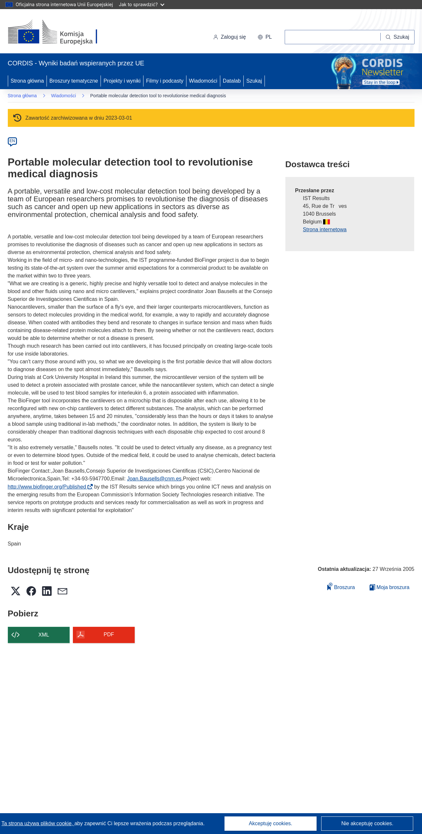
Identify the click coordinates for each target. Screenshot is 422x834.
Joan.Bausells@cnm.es (154, 478)
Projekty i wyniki (122, 81)
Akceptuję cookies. (270, 823)
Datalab (232, 81)
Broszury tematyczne (73, 81)
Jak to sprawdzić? (141, 4)
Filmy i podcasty (165, 81)
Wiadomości (203, 81)
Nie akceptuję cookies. (367, 823)
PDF (109, 634)
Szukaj (254, 81)
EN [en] (12, 141)
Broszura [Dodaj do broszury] (341, 586)
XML (43, 635)
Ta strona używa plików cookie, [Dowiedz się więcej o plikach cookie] (38, 823)
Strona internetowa (325, 229)
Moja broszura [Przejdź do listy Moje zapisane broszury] (390, 587)
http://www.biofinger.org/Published (49, 487)
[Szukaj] (397, 37)
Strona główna (27, 81)
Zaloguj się (229, 37)
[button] (264, 37)
